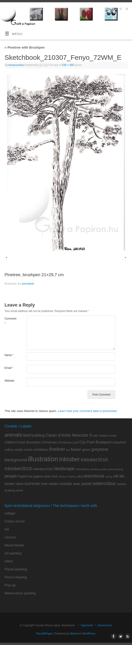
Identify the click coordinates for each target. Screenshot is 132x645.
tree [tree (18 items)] (44, 484)
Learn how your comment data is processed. (87, 411)
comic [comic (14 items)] (28, 449)
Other (9, 561)
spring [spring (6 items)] (108, 476)
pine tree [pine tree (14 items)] (51, 476)
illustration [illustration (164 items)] (43, 459)
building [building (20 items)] (38, 435)
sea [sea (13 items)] (80, 476)
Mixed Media (14, 545)
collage (10, 513)
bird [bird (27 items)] (26, 435)
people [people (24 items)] (11, 476)
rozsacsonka (15, 65)
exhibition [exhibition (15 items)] (40, 449)
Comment (10, 321)
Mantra (74, 633)
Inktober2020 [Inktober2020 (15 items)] (43, 469)
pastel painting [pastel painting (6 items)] (115, 469)
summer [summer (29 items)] (32, 483)
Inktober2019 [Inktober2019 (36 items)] (18, 468)
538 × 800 (68, 65)
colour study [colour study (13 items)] (14, 449)
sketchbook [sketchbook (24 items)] (94, 476)
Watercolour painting (20, 593)
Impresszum (104, 625)
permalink (28, 283)
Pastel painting (16, 569)
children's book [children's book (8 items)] (107, 435)
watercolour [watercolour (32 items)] (104, 483)
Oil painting (13, 553)
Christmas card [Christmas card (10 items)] (68, 442)
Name (9, 355)
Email (9, 368)
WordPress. (89, 633)
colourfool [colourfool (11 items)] (119, 442)
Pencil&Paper (44, 633)
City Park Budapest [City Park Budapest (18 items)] (95, 442)
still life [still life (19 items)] (118, 476)
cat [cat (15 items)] (95, 435)
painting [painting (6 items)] (95, 469)
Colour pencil (15, 521)
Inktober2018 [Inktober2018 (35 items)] (94, 459)
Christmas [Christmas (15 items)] (49, 442)
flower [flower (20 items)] (76, 449)
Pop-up (10, 585)
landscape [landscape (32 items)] (64, 468)
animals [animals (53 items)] (13, 435)
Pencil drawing (16, 577)
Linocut (10, 537)
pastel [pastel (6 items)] (103, 469)
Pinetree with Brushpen (25, 47)
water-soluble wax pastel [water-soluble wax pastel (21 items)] (70, 483)
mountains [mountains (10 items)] (82, 469)
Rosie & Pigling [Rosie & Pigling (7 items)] (67, 476)
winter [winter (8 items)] (19, 490)
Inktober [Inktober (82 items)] (69, 459)
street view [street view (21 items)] (14, 483)
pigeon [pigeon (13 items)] (38, 476)
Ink (7, 529)
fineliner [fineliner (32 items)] (57, 449)
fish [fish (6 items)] (68, 449)
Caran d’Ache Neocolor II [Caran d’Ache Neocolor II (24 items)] (69, 435)
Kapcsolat (87, 625)
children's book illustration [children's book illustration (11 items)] (23, 442)
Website (9, 380)
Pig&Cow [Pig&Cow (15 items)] (25, 476)
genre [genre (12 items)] (86, 449)
